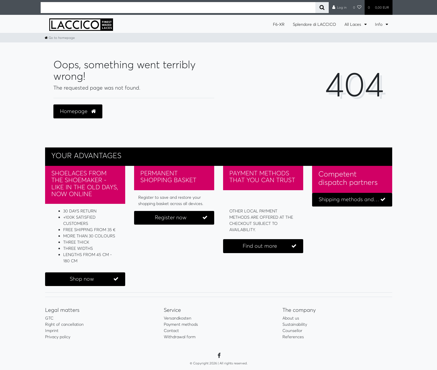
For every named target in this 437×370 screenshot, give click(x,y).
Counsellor (292, 330)
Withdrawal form (180, 336)
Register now (181, 217)
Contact (171, 330)
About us (290, 318)
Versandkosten (177, 318)
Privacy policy (57, 336)
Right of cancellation (64, 324)
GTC (49, 318)
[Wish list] (357, 7)
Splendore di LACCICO (314, 24)
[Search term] (178, 7)
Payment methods (181, 324)
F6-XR (279, 24)
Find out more (270, 246)
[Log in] (339, 7)
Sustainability (294, 324)
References (293, 336)
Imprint (51, 330)
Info (379, 24)
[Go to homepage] (60, 38)
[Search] (322, 7)
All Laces (353, 24)
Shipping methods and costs (353, 199)
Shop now (94, 279)
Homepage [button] (78, 111)
